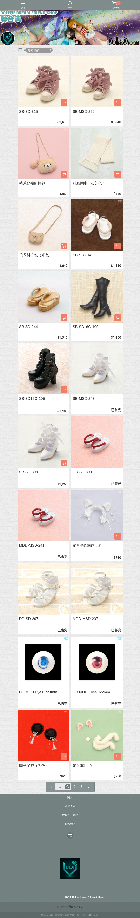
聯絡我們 (70, 824)
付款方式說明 (70, 815)
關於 (70, 797)
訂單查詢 (70, 806)
